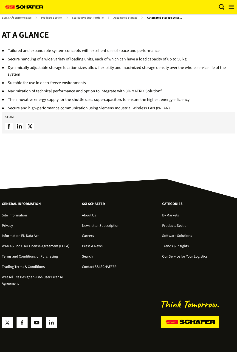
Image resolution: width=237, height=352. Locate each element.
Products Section (51, 18)
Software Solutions (177, 235)
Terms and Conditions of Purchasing (30, 256)
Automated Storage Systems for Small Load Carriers (166, 18)
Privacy (7, 225)
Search (87, 256)
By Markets (170, 215)
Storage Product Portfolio (88, 18)
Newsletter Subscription (100, 225)
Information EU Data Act (20, 235)
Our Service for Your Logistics (184, 256)
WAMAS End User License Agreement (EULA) (35, 246)
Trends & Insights (175, 246)
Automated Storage (125, 18)
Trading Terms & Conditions (23, 266)
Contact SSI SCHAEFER (99, 266)
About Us (89, 215)
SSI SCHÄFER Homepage (17, 18)
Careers (88, 235)
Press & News (92, 246)
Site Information (14, 215)
